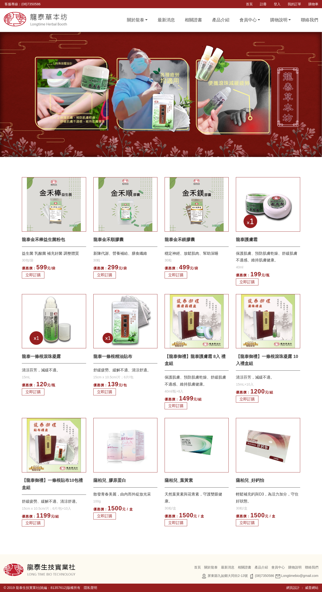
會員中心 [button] (248, 20)
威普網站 (311, 588)
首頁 (249, 4)
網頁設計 (293, 588)
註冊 (263, 4)
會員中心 (278, 567)
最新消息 (166, 20)
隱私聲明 (90, 588)
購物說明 (295, 567)
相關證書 (193, 20)
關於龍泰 (211, 567)
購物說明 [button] (278, 20)
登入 (277, 4)
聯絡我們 (309, 20)
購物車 (313, 4)
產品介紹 (220, 20)
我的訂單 (294, 4)
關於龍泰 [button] (135, 20)
